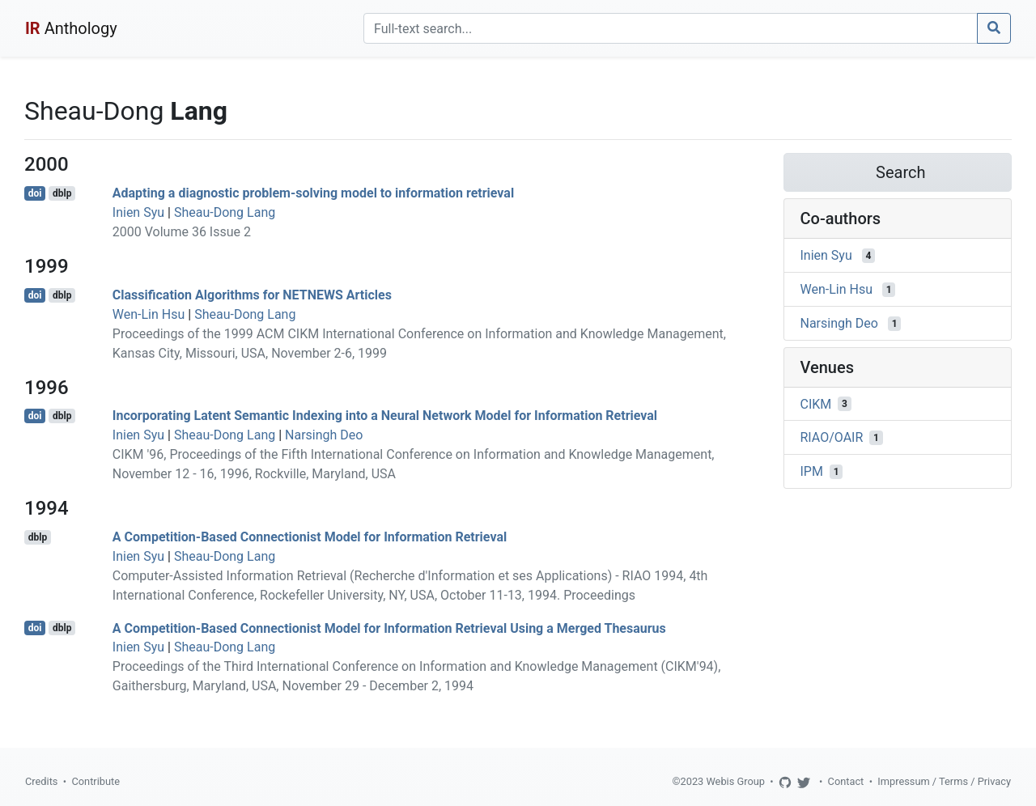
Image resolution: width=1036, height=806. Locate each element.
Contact (846, 781)
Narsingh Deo (324, 435)
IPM (811, 471)
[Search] (670, 28)
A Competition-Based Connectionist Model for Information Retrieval (310, 537)
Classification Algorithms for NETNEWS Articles (252, 295)
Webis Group (735, 781)
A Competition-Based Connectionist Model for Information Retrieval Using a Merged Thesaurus (389, 627)
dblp (62, 193)
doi (35, 193)
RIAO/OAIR (832, 437)
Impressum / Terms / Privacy (944, 781)
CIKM (816, 403)
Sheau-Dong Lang (224, 212)
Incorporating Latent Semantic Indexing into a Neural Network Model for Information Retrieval (385, 415)
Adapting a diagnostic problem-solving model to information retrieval (313, 193)
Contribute (95, 781)
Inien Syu (138, 212)
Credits (41, 781)
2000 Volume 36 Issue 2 (182, 232)
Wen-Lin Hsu (149, 314)
